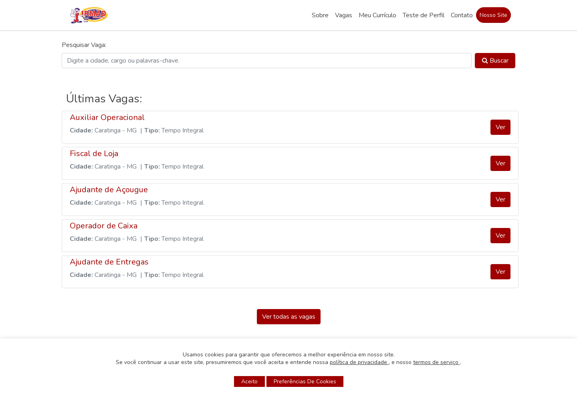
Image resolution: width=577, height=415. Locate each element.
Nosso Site (493, 15)
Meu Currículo (377, 15)
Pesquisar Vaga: (84, 45)
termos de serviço (436, 362)
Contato (462, 15)
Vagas (343, 15)
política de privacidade (359, 362)
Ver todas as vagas (288, 316)
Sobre (320, 15)
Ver (500, 127)
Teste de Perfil (423, 15)
